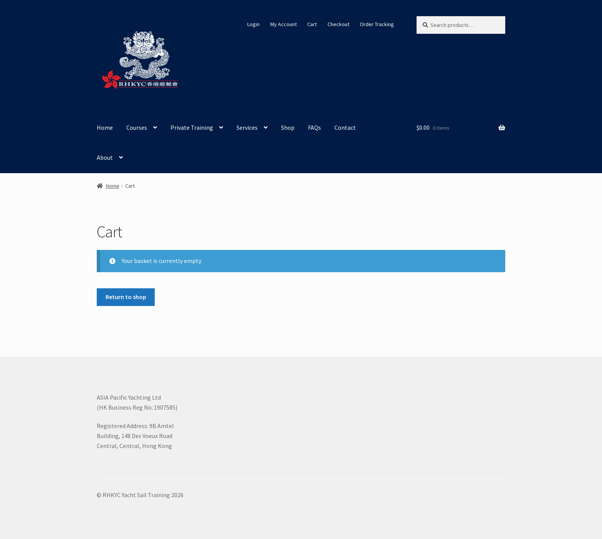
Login (253, 24)
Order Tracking (377, 24)
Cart (312, 24)
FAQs (314, 127)
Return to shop (126, 297)
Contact (345, 127)
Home (105, 127)
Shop (287, 127)
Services (247, 127)
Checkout (338, 24)
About (105, 157)
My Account (283, 24)
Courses (136, 127)
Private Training (191, 127)
